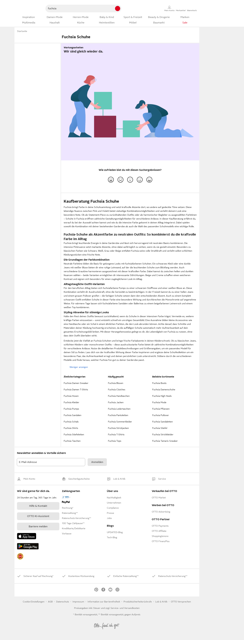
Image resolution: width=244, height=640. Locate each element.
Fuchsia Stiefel (159, 428)
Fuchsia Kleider (71, 402)
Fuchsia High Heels (162, 396)
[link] (29, 479)
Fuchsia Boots (159, 383)
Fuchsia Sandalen (72, 415)
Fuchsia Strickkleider (162, 434)
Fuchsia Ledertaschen (119, 409)
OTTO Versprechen (181, 601)
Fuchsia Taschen (72, 441)
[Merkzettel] (181, 8)
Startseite (22, 31)
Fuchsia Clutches (116, 389)
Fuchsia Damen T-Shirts (76, 389)
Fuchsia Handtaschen (119, 396)
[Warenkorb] (192, 8)
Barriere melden (38, 526)
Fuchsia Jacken (116, 402)
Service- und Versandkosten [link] (125, 608)
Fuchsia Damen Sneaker (76, 383)
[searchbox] (76, 8)
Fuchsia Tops (114, 441)
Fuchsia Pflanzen (161, 409)
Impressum (78, 601)
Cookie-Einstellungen (33, 601)
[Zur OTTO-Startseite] (28, 8)
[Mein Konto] (169, 8)
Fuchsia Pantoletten (118, 415)
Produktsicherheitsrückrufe (138, 601)
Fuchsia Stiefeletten (74, 434)
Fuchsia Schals (71, 421)
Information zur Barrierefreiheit (104, 601)
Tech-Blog (112, 537)
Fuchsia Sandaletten (162, 421)
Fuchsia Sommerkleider (120, 421)
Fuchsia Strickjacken (118, 428)
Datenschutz (63, 601)
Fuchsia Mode (159, 402)
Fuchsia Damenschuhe (163, 389)
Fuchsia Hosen (71, 396)
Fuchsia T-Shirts (116, 434)
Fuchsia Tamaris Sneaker (165, 441)
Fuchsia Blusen (115, 383)
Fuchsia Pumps (71, 409)
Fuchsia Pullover (160, 415)
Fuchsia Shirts (71, 428)
